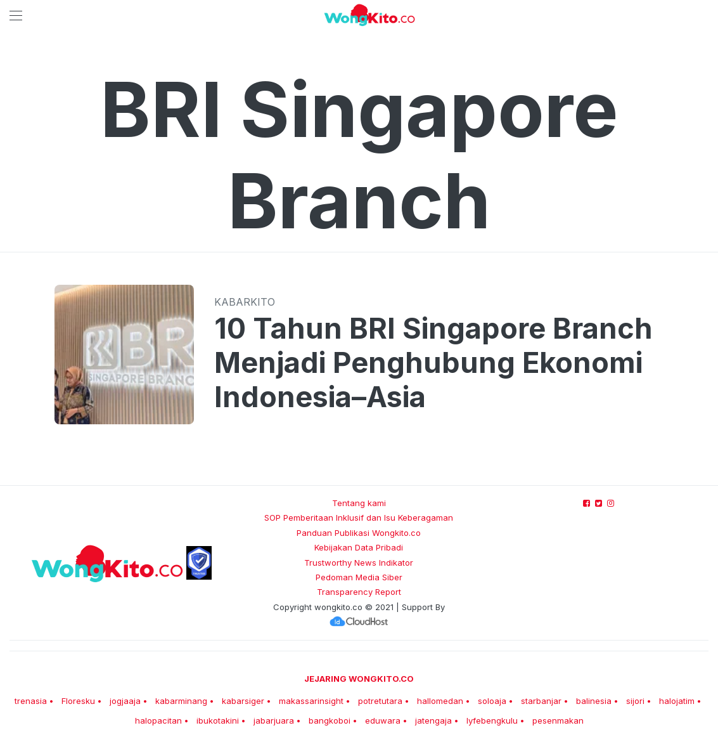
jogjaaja (125, 701)
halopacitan (158, 720)
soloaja (492, 701)
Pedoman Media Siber (359, 577)
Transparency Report (359, 592)
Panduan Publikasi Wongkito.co (359, 533)
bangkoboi (329, 720)
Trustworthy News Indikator (358, 562)
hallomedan (440, 701)
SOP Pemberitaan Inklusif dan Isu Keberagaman (358, 517)
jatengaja (433, 720)
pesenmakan (558, 720)
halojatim (677, 701)
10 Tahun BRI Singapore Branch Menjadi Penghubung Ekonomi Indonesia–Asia (433, 362)
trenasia (31, 701)
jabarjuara (273, 720)
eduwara (383, 720)
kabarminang (181, 701)
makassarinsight (311, 701)
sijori (635, 701)
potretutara (380, 701)
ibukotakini (217, 720)
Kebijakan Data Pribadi (358, 547)
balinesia (594, 701)
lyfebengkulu (492, 720)
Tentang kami (359, 503)
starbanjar (541, 701)
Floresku (78, 701)
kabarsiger (243, 701)
